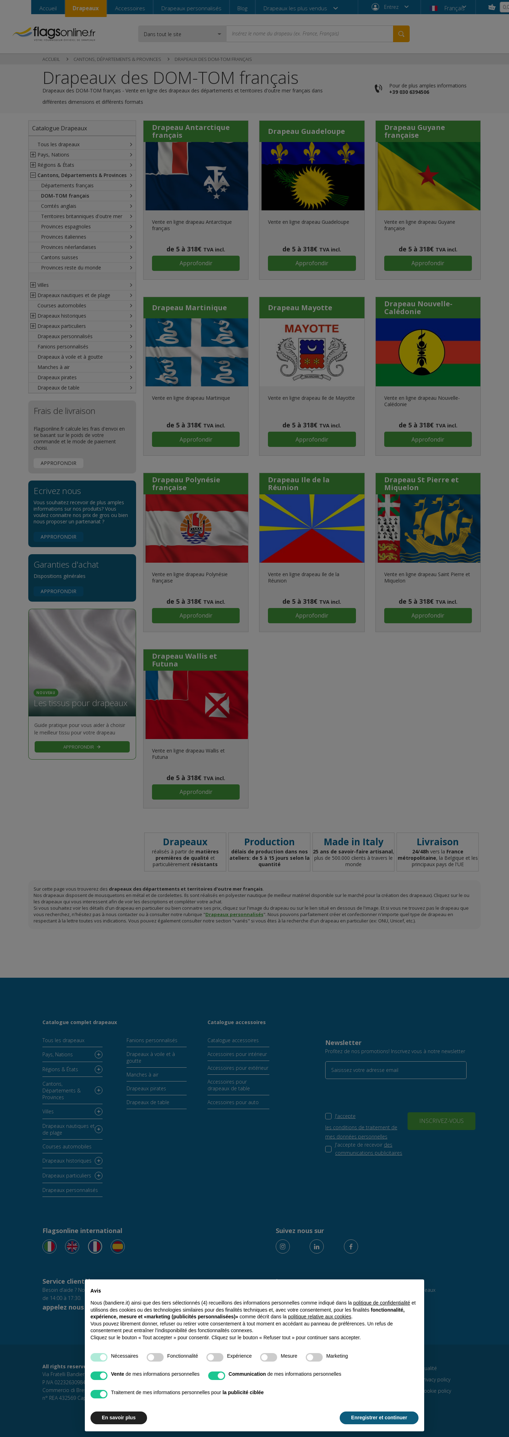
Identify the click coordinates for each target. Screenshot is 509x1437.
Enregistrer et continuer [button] (379, 1417)
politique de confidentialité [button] (381, 1303)
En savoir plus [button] (119, 1417)
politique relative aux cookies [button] (319, 1316)
